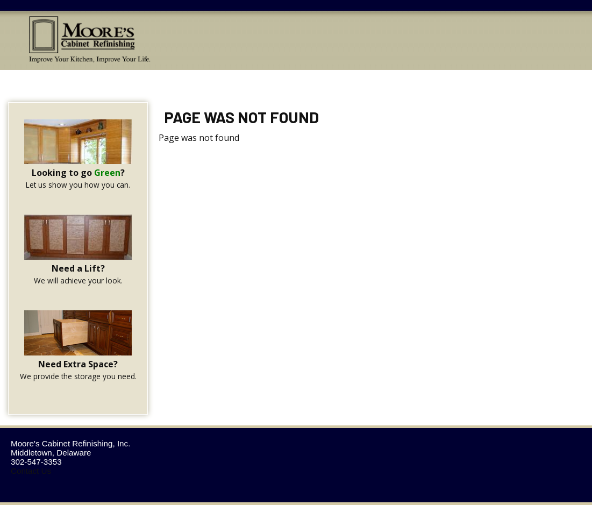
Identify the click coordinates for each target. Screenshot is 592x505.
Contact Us (31, 470)
